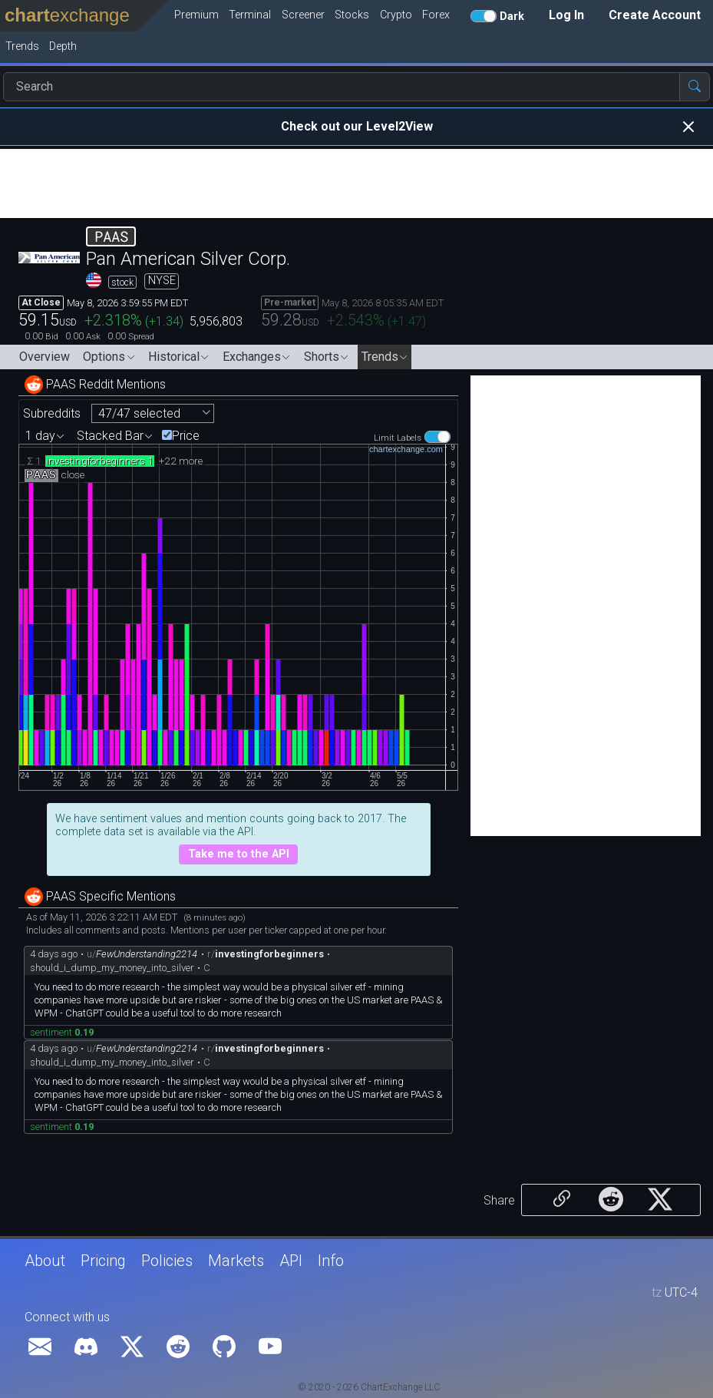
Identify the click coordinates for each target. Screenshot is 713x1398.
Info (331, 1260)
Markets (236, 1260)
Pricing (103, 1260)
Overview (44, 356)
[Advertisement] (356, 183)
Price (186, 436)
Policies (167, 1260)
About (45, 1260)
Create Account (655, 15)
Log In (566, 15)
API (290, 1260)
